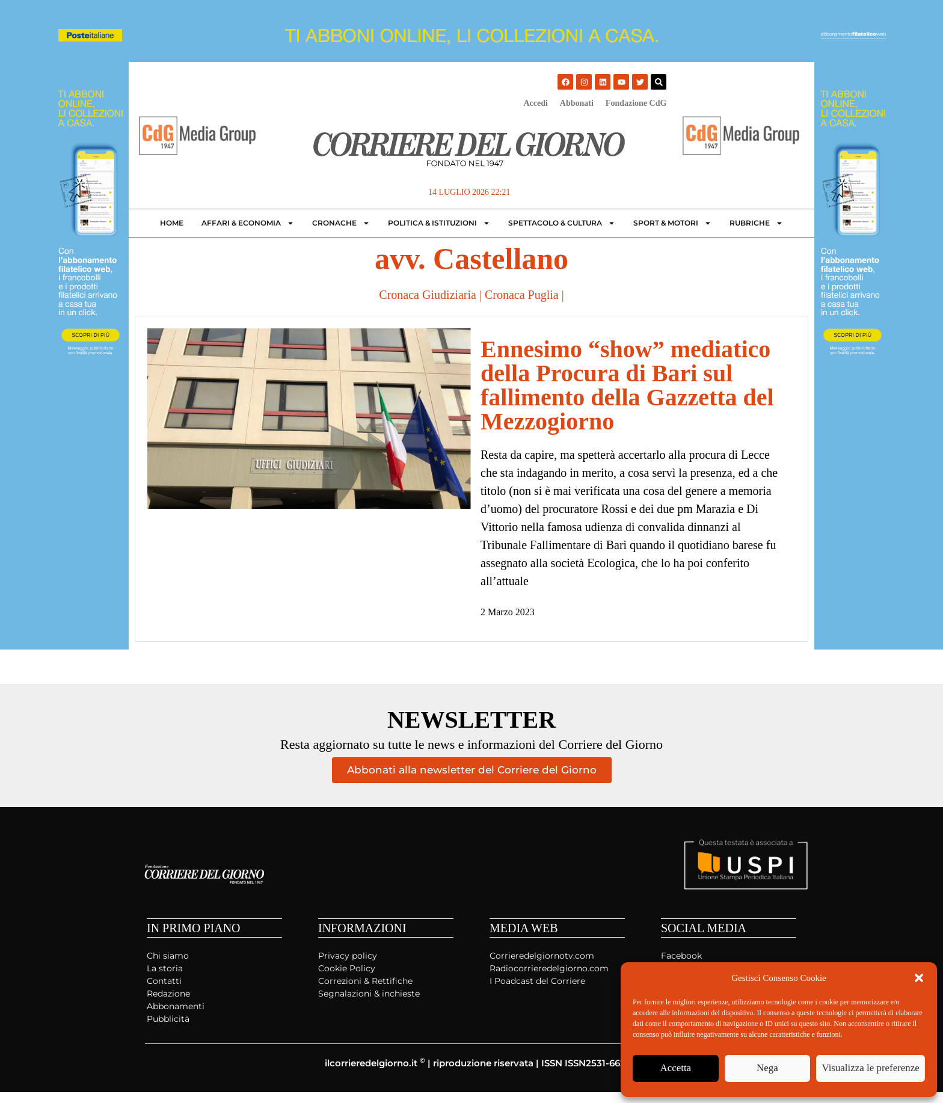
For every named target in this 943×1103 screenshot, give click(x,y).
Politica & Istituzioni (439, 223)
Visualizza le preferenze (875, 1069)
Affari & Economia (247, 223)
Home (171, 222)
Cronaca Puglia (522, 294)
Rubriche (756, 223)
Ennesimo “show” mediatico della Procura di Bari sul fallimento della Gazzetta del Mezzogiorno (627, 385)
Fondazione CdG (636, 103)
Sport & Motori (672, 223)
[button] (919, 978)
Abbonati (577, 103)
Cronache (341, 223)
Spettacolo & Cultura (561, 223)
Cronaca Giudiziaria (427, 294)
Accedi (535, 103)
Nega (774, 1069)
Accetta (678, 1069)
